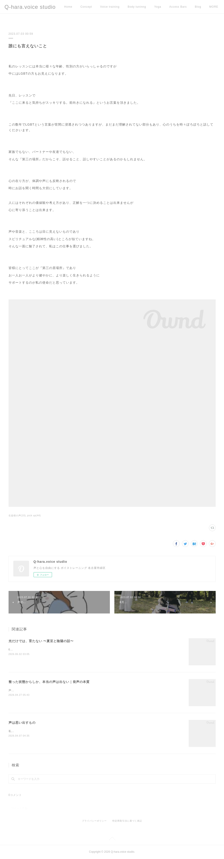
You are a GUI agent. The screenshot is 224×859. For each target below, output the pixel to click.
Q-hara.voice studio (30, 7)
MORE (199, 6)
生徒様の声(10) (17, 515)
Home (68, 6)
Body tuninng (137, 6)
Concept (86, 6)
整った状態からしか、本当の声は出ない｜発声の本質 (49, 682)
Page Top (112, 839)
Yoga (157, 6)
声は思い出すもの (22, 722)
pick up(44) (34, 515)
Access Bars (178, 6)
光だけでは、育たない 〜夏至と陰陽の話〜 (41, 641)
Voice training (110, 6)
